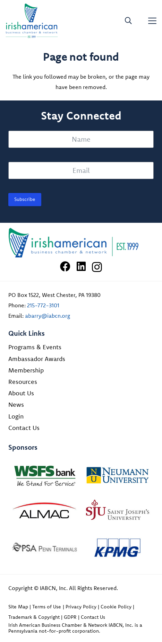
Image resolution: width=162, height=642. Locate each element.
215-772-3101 (43, 305)
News (16, 404)
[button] (128, 21)
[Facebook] (65, 266)
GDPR (70, 617)
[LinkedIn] (81, 266)
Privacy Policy (81, 607)
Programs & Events (34, 347)
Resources (22, 382)
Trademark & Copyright (34, 617)
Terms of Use (46, 607)
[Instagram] (97, 267)
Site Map (18, 607)
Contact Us (24, 428)
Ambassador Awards (36, 359)
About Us (21, 393)
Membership (26, 370)
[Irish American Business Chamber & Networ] (81, 243)
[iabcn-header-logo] (32, 20)
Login (16, 416)
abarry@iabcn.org (47, 315)
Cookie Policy (116, 607)
